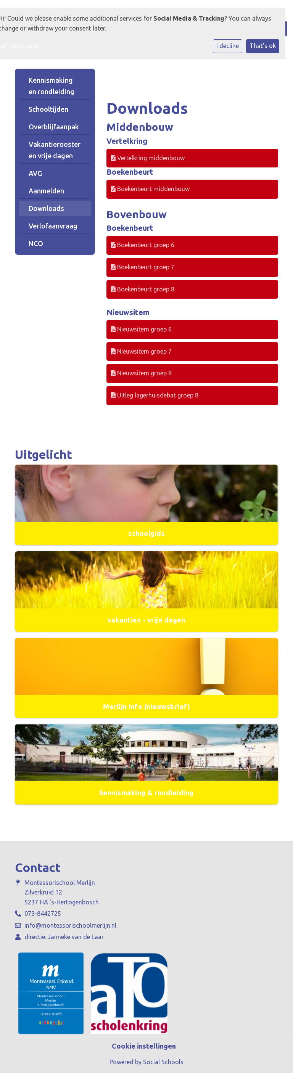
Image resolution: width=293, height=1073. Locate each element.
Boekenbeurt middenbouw (150, 188)
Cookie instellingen (144, 1045)
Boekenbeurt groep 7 (142, 267)
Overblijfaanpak (54, 126)
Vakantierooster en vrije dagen (54, 149)
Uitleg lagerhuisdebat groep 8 (154, 395)
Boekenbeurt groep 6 (142, 244)
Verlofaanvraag (53, 226)
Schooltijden (48, 109)
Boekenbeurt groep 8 (142, 289)
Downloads (46, 208)
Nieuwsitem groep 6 (141, 329)
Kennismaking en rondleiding (51, 85)
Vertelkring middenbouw (148, 157)
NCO (36, 243)
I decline (227, 45)
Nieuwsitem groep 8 (141, 373)
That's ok (263, 45)
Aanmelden (46, 191)
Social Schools (163, 1062)
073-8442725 (42, 913)
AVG (35, 173)
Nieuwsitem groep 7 (141, 351)
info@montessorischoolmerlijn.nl (70, 925)
